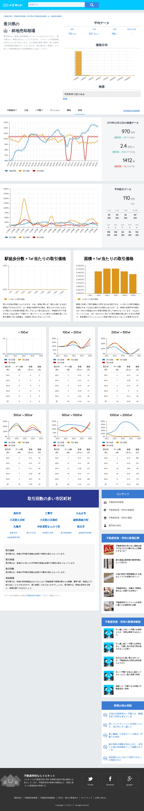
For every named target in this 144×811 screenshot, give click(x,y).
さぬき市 (81, 513)
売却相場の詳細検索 (131, 111)
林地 (80, 110)
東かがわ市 (31, 533)
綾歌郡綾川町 (81, 520)
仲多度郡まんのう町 (48, 526)
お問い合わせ (100, 798)
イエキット (69, 805)
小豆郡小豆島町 (49, 520)
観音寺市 (13, 533)
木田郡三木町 (47, 533)
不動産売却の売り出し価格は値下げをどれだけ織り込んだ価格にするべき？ (122, 549)
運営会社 (17, 798)
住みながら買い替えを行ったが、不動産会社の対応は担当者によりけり (122, 662)
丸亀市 (17, 526)
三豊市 (49, 513)
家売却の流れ (115, 525)
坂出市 (81, 526)
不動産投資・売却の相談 (120, 518)
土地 (26, 110)
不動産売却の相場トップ (35, 596)
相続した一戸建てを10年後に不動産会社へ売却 (122, 690)
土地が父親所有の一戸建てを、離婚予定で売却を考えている (126, 715)
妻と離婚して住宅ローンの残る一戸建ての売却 (126, 735)
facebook (110, 785)
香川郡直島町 (66, 533)
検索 (65, 99)
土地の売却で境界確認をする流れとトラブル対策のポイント (122, 578)
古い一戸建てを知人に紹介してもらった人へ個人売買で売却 (122, 676)
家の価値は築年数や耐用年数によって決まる (122, 564)
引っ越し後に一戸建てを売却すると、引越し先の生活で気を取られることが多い (122, 647)
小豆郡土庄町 (17, 520)
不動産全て (12, 110)
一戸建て (39, 110)
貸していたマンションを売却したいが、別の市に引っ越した (126, 725)
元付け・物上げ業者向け (68, 798)
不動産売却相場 (116, 502)
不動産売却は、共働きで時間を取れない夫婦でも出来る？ (122, 592)
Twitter (90, 785)
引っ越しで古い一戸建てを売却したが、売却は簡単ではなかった (122, 633)
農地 (69, 110)
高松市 (17, 513)
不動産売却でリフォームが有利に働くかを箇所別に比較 (122, 606)
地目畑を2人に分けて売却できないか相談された (125, 758)
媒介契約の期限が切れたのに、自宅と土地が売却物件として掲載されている (126, 747)
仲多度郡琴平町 (13, 537)
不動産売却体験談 (47, 798)
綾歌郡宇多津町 (85, 533)
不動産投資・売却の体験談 (121, 510)
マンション (55, 110)
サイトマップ (86, 798)
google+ (129, 785)
